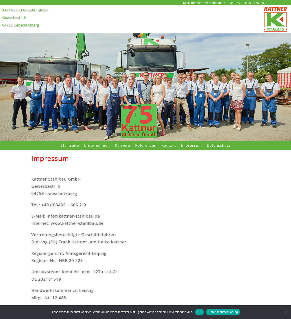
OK (199, 312)
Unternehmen (97, 145)
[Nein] (285, 312)
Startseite (70, 145)
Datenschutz (218, 145)
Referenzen (146, 145)
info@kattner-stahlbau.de (207, 3)
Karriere (122, 145)
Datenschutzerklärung (223, 312)
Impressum (191, 145)
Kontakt (168, 145)
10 (162, 132)
